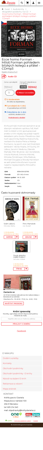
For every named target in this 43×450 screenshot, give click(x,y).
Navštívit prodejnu (13, 303)
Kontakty (7, 363)
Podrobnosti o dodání (16, 117)
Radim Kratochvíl (9, 72)
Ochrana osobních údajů (22, 421)
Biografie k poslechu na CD (15, 12)
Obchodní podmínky (13, 368)
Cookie (35, 421)
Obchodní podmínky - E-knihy (17, 373)
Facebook (21, 331)
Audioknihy (18, 9)
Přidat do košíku (25, 93)
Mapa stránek (9, 389)
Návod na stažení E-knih (14, 379)
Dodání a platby (10, 358)
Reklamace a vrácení (12, 384)
